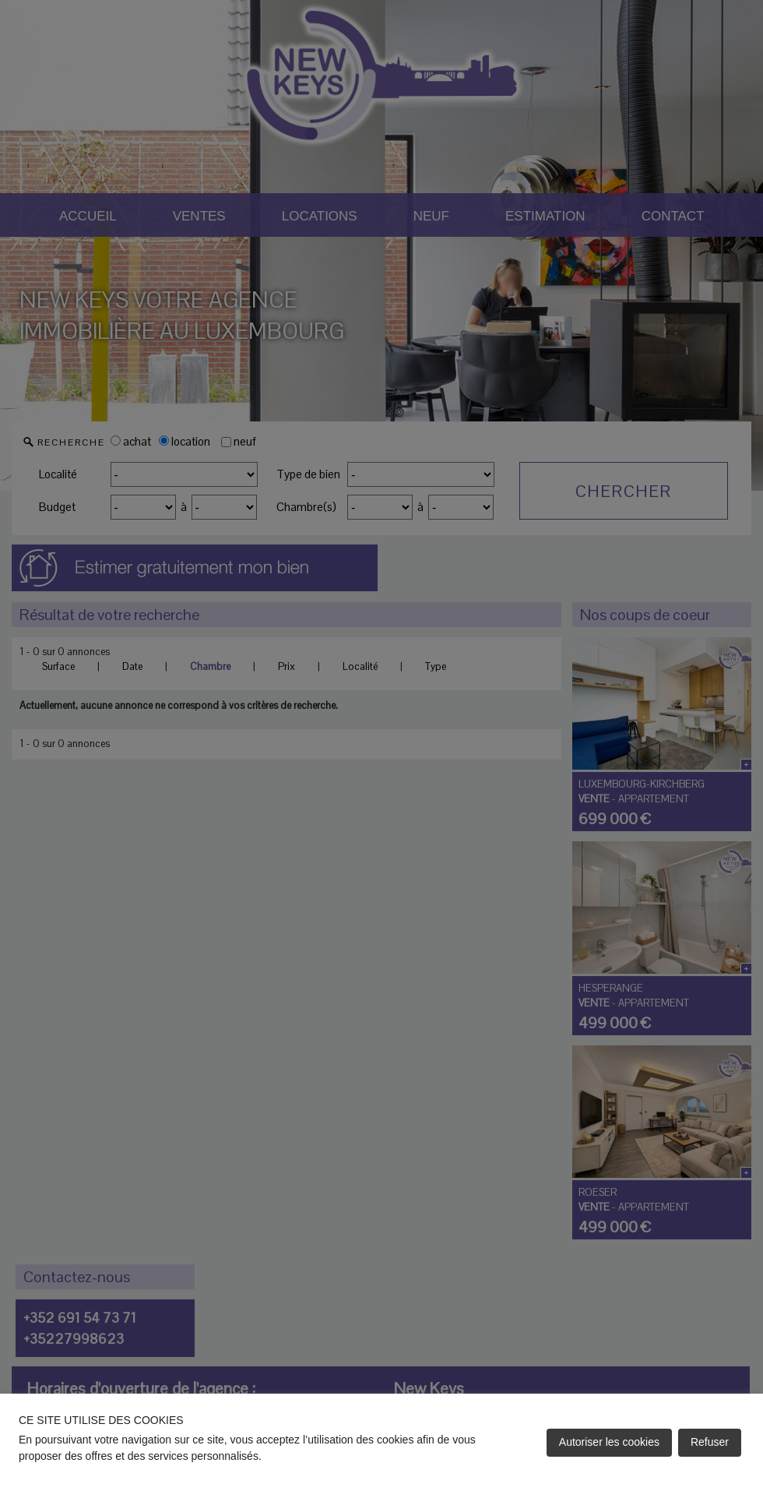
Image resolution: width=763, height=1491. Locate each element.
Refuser (710, 1442)
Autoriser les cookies (609, 1442)
